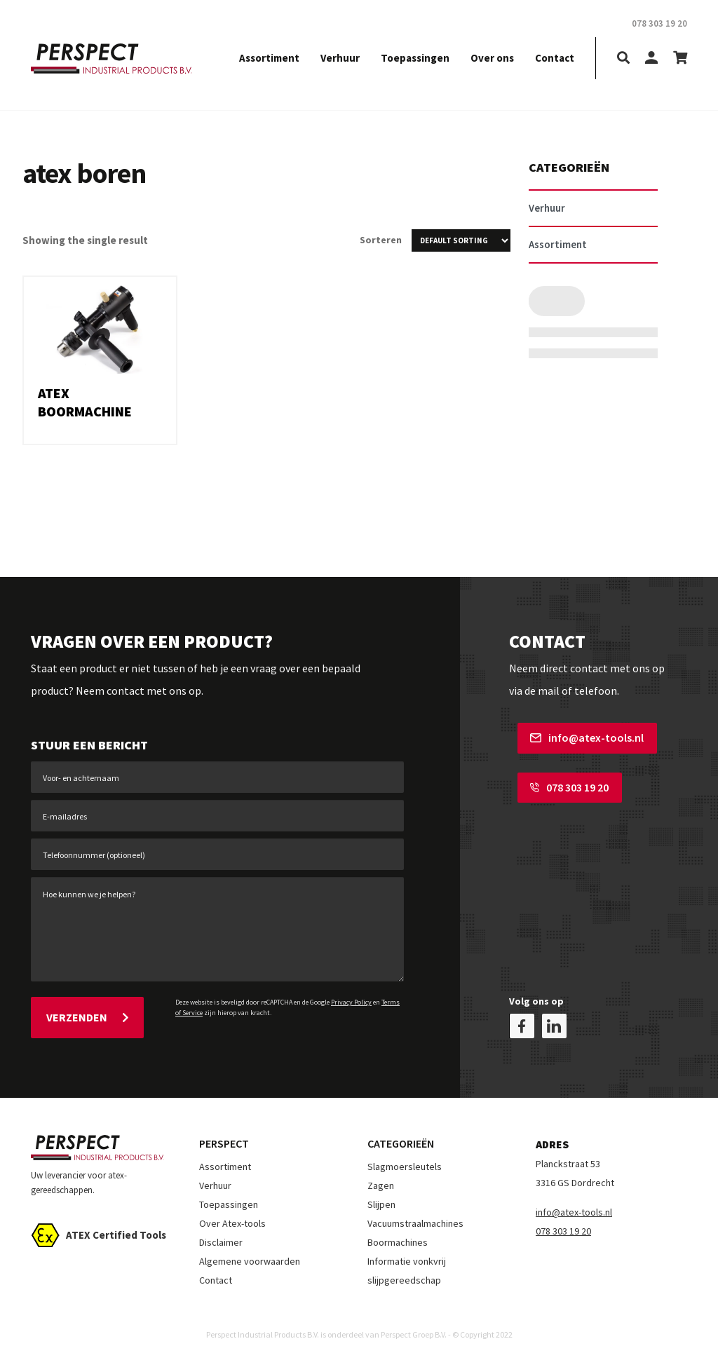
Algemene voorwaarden (249, 1255)
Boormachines (397, 1236)
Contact (554, 57)
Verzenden (87, 1014)
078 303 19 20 (561, 783)
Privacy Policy (351, 1002)
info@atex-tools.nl (578, 737)
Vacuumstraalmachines (415, 1217)
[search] (623, 58)
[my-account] (651, 58)
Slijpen (381, 1198)
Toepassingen (415, 57)
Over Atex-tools (232, 1217)
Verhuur (340, 57)
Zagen (380, 1179)
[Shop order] (461, 240)
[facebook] (522, 1019)
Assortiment (269, 57)
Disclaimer (221, 1236)
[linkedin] (554, 1019)
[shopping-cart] (680, 58)
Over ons (492, 57)
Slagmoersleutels (404, 1160)
